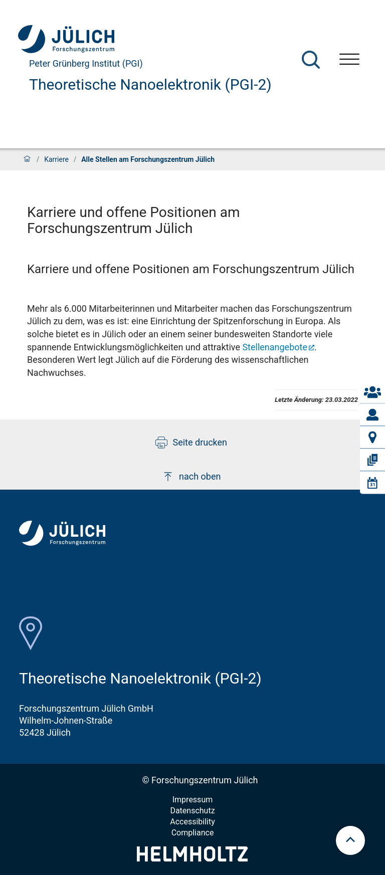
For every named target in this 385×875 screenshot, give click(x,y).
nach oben (191, 477)
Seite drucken (191, 442)
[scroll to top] (350, 840)
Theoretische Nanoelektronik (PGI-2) (150, 84)
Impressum (192, 799)
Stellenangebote (274, 347)
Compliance (192, 832)
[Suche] (311, 60)
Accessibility (192, 821)
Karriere (56, 159)
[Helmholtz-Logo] (192, 858)
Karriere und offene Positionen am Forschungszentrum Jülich (190, 269)
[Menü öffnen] (349, 60)
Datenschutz (192, 810)
